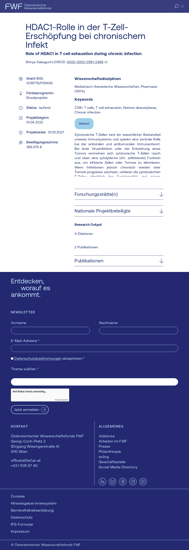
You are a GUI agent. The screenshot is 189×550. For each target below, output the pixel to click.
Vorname (18, 323)
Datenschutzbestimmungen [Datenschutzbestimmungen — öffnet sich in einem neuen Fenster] (37, 358)
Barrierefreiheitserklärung (32, 510)
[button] (119, 194)
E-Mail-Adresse (25, 340)
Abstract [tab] (84, 123)
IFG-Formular (22, 524)
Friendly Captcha (61, 400)
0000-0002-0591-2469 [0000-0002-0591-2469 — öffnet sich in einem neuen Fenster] (85, 62)
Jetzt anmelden (26, 409)
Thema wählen (25, 369)
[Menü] (182, 6)
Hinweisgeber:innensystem (34, 503)
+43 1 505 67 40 (24, 465)
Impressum (20, 531)
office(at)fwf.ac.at (26, 460)
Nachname (108, 323)
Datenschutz (22, 517)
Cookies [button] (18, 496)
